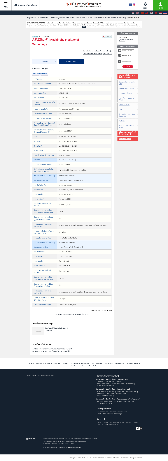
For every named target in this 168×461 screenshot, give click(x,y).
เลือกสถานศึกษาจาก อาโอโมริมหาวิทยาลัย (39, 375)
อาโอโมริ (42, 36)
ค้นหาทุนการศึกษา (125, 139)
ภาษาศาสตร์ (110, 382)
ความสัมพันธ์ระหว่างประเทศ (105, 386)
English (105, 422)
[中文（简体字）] (142, 13)
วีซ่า (120, 109)
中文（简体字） (114, 422)
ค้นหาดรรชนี (108, 363)
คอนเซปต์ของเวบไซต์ (50, 447)
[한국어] (151, 13)
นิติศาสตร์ (119, 382)
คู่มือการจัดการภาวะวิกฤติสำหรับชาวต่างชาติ (127, 133)
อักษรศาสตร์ (100, 382)
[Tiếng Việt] (156, 13)
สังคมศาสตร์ (129, 384)
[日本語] (133, 13)
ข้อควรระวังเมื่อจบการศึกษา (126, 126)
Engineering (44, 62)
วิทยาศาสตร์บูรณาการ (103, 403)
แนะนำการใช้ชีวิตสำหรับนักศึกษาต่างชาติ (127, 76)
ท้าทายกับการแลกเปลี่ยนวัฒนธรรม (127, 115)
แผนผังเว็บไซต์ (119, 363)
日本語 (99, 422)
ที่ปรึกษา (122, 121)
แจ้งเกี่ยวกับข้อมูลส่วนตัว (75, 366)
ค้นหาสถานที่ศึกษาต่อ (53, 363)
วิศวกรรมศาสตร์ (121, 393)
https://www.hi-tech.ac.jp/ (104, 51)
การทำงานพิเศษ (124, 105)
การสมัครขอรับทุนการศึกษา (126, 99)
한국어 (135, 422)
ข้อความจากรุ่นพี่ (97, 363)
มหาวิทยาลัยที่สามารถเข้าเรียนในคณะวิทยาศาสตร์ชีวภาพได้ (52, 349)
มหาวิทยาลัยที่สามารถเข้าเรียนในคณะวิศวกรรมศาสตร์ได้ (51, 351)
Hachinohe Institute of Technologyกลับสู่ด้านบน (97, 54)
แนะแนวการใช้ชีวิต (125, 93)
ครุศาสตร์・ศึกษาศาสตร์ (104, 401)
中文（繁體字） (126, 422)
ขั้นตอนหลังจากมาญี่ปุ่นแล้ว (127, 83)
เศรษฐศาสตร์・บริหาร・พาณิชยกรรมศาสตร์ (110, 384)
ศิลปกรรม (131, 401)
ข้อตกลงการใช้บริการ (133, 363)
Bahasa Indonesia (110, 424)
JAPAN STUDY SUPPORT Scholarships (109, 414)
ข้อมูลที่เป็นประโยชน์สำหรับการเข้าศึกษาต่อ (76, 363)
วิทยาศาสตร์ (110, 393)
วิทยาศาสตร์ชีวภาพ (120, 401)
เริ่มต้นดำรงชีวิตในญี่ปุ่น (126, 88)
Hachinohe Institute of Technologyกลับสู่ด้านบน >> (72, 314)
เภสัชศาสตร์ (100, 393)
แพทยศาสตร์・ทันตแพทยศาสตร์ (126, 391)
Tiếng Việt (100, 424)
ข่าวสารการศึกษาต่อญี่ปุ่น (36, 363)
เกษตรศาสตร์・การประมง (104, 395)
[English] (137, 13)
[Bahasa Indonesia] (160, 13)
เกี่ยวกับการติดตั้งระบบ (93, 366)
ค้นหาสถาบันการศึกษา (25, 5)
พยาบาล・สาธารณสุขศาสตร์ (105, 391)
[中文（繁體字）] (147, 13)
